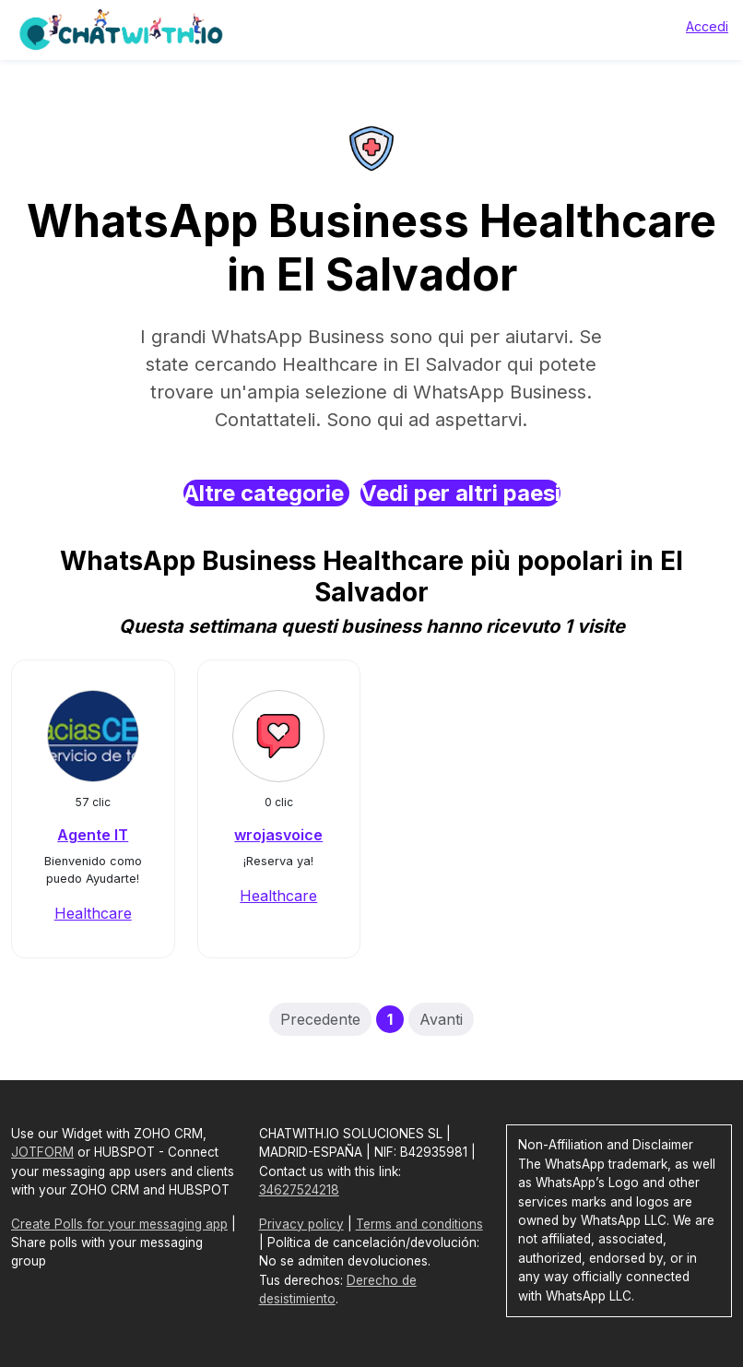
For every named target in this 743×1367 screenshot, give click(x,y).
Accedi (707, 26)
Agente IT (92, 835)
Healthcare (93, 913)
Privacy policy (301, 1224)
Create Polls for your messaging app (119, 1224)
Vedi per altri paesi (460, 493)
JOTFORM (42, 1152)
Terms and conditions (419, 1224)
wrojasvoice (278, 835)
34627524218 (299, 1190)
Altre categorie (266, 493)
